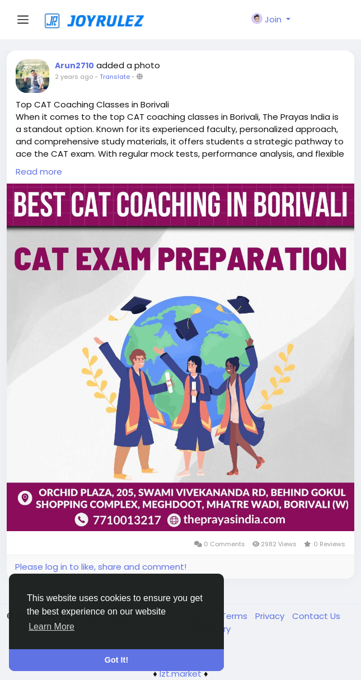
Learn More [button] (51, 626)
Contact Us (316, 616)
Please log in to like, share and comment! (100, 567)
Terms (235, 616)
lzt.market (180, 673)
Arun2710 (74, 65)
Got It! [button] (116, 659)
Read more (39, 171)
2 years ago (74, 76)
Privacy (271, 616)
